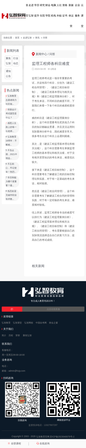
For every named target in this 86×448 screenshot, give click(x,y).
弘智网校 (28, 322)
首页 (27, 10)
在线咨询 (43, 443)
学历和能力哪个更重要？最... (11, 181)
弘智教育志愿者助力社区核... (11, 100)
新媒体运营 (71, 15)
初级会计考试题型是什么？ (11, 113)
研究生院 (42, 10)
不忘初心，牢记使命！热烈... (11, 168)
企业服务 (77, 10)
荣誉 (18, 335)
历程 (11, 335)
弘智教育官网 (42, 436)
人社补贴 (59, 10)
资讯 (37, 37)
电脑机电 (53, 10)
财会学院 (47, 10)
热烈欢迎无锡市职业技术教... (11, 195)
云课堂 (82, 15)
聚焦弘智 (8, 61)
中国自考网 (41, 322)
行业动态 (15, 61)
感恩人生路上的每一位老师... (11, 127)
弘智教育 (6, 322)
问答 (45, 37)
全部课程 (14, 443)
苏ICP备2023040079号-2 (62, 436)
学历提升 (36, 10)
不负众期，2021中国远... (11, 154)
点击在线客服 (53, 309)
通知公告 (8, 74)
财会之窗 (53, 322)
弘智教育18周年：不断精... (11, 140)
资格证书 (64, 10)
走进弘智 (31, 10)
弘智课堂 (17, 322)
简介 (4, 335)
